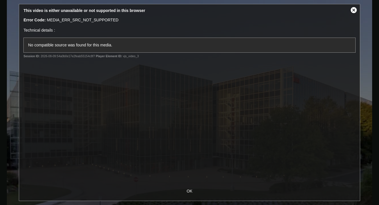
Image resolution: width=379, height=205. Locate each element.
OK (189, 191)
